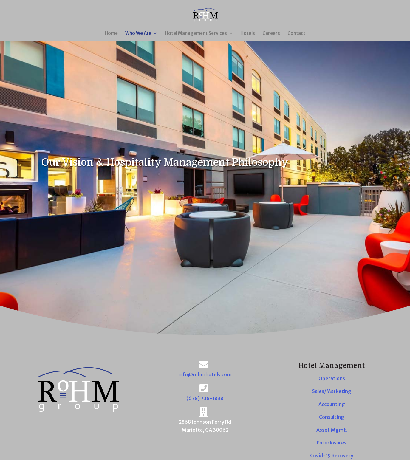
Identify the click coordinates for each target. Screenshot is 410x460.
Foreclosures (331, 443)
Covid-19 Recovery (331, 456)
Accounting (331, 404)
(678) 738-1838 (204, 398)
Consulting (331, 417)
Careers (271, 33)
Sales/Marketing (331, 391)
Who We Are (138, 33)
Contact (296, 33)
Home (111, 33)
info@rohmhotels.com (205, 374)
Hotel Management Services (196, 33)
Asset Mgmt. (331, 430)
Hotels (247, 33)
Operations (331, 378)
